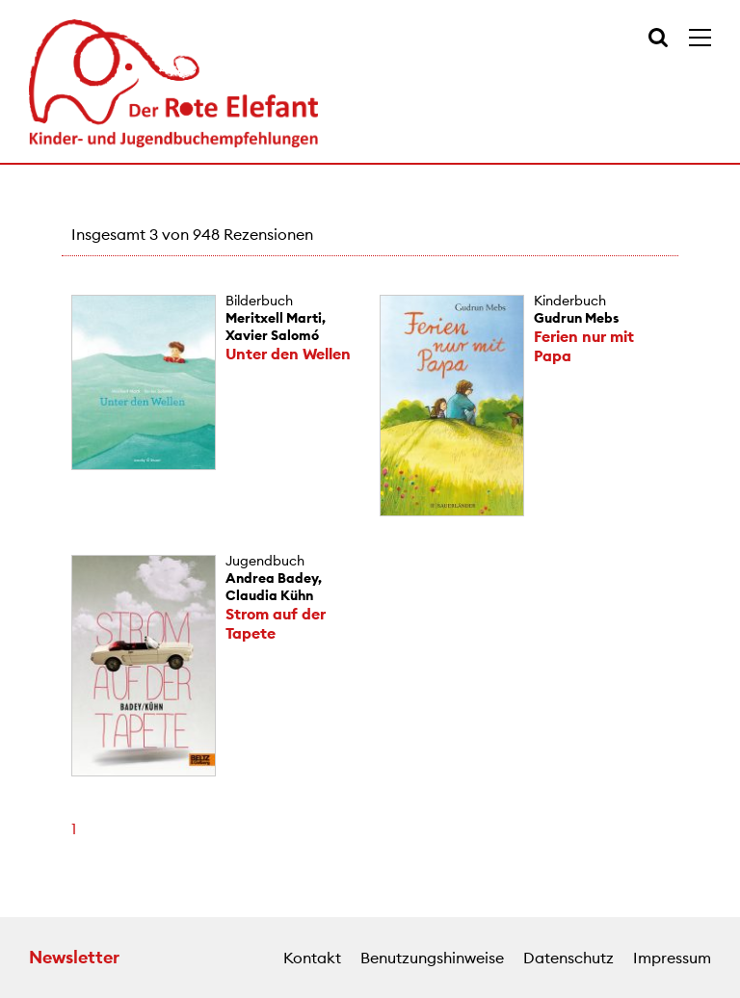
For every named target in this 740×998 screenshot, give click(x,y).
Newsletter (74, 957)
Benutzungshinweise (432, 957)
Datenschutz (568, 957)
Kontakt (312, 957)
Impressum (672, 957)
